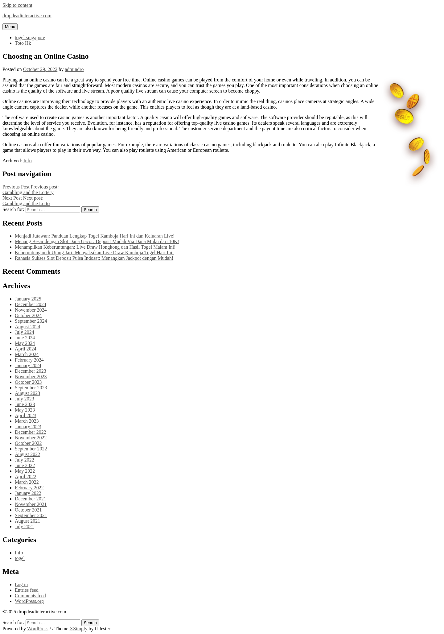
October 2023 (28, 382)
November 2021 (31, 504)
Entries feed (27, 590)
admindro (74, 69)
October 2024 (28, 315)
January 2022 (28, 493)
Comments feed (30, 595)
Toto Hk (23, 43)
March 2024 (27, 354)
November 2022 (31, 437)
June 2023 (25, 404)
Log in (21, 584)
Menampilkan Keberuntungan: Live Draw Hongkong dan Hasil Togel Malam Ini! (95, 247)
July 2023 (24, 398)
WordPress (37, 628)
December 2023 (30, 371)
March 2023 (27, 421)
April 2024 (25, 348)
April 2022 (25, 476)
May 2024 (25, 343)
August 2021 (27, 521)
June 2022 (25, 465)
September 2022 (31, 448)
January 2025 (28, 298)
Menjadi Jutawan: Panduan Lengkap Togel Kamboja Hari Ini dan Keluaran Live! (95, 235)
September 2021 (31, 515)
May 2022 (25, 471)
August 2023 (27, 393)
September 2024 (31, 321)
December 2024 (30, 304)
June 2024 (25, 337)
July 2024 (24, 332)
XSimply (79, 628)
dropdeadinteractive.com (26, 15)
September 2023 (31, 387)
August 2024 (27, 326)
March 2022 (27, 482)
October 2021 (28, 509)
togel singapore (30, 37)
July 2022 (24, 459)
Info (27, 160)
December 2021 (30, 498)
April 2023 (25, 415)
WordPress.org (29, 601)
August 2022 (27, 454)
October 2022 (28, 443)
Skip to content (17, 5)
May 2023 (25, 409)
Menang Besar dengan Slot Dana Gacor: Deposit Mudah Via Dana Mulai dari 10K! (97, 241)
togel (20, 558)
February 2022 (29, 487)
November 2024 (31, 310)
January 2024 (28, 365)
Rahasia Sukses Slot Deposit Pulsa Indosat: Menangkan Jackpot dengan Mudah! (94, 258)
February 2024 (29, 360)
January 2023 (28, 426)
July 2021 (24, 526)
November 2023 (31, 376)
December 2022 (30, 432)
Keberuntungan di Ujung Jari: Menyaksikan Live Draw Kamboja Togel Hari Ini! (94, 252)
